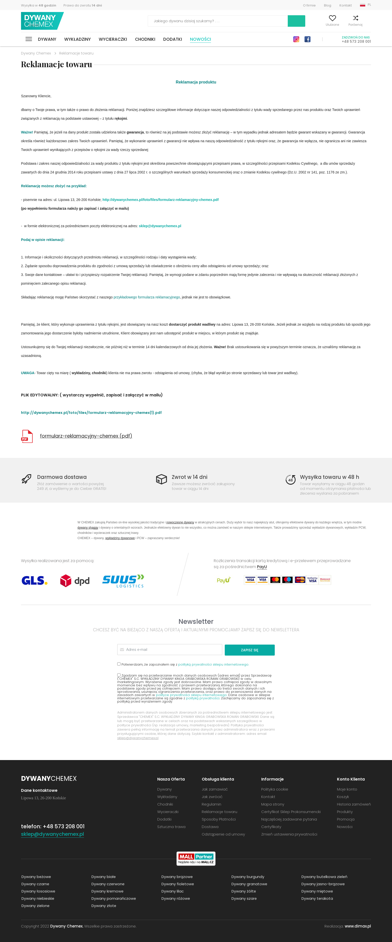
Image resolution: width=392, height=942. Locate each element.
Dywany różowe (175, 898)
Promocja (345, 818)
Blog (327, 5)
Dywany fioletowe (177, 883)
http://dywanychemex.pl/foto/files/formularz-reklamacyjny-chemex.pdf (160, 200)
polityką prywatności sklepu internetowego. (213, 664)
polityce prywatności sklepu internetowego (191, 694)
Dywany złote (103, 905)
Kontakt (346, 5)
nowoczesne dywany (180, 522)
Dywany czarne (35, 883)
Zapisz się (255, 649)
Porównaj (344, 24)
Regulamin (211, 803)
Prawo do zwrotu (83, 5)
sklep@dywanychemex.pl (160, 226)
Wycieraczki (113, 39)
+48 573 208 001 (356, 41)
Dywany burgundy (247, 876)
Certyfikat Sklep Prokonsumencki (291, 811)
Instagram (296, 39)
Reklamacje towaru (219, 811)
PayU (262, 567)
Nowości (200, 39)
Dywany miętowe (317, 890)
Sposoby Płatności (219, 818)
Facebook (307, 39)
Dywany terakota (317, 898)
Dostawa (210, 826)
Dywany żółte (243, 890)
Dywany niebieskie (37, 898)
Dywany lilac (172, 890)
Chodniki (145, 39)
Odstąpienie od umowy (223, 833)
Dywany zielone (35, 905)
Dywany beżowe (36, 876)
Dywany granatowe (249, 883)
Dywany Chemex (43, 21)
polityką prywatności (203, 697)
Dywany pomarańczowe (113, 898)
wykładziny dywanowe (120, 538)
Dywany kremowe (107, 890)
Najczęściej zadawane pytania (289, 818)
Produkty (345, 811)
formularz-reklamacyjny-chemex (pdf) (86, 436)
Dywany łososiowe (38, 890)
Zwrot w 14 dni (190, 477)
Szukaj (268, 21)
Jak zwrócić (212, 796)
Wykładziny (77, 39)
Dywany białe (103, 876)
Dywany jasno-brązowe (322, 883)
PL (369, 4)
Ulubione (321, 24)
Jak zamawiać (215, 788)
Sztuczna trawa (171, 826)
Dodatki (172, 39)
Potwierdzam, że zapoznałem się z (183, 664)
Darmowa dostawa (63, 477)
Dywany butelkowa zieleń (324, 876)
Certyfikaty (271, 826)
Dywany (47, 39)
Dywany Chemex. (66, 925)
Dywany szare (243, 898)
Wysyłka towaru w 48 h (330, 477)
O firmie (309, 5)
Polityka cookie (274, 788)
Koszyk (366, 24)
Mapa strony (272, 803)
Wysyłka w (38, 5)
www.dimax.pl (358, 925)
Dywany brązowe (176, 876)
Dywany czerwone (107, 883)
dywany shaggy (88, 527)
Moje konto (297, 24)
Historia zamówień (354, 803)
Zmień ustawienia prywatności (289, 833)
